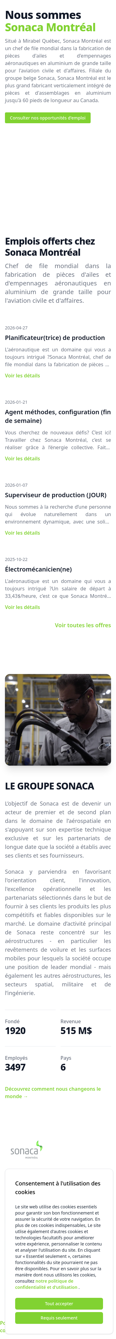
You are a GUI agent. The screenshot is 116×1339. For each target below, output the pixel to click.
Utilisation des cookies (89, 1326)
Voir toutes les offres (83, 625)
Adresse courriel (21, 1207)
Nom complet (19, 1235)
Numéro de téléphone (27, 1263)
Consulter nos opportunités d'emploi (48, 118)
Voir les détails (22, 375)
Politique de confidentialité (17, 1326)
